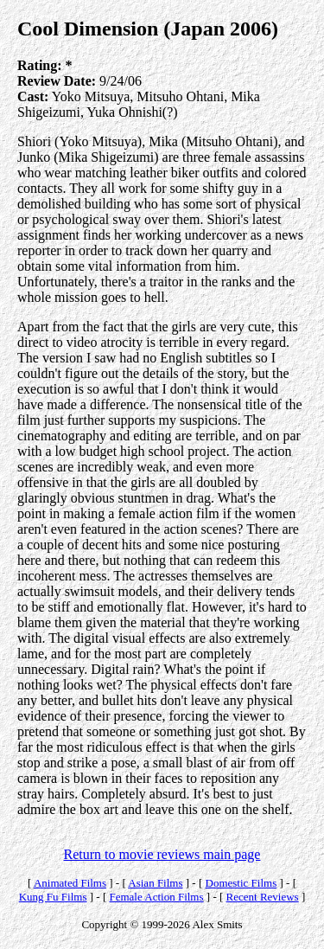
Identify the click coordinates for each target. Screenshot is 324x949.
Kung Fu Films (53, 896)
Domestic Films (241, 882)
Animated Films (70, 882)
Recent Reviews (262, 896)
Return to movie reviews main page (162, 854)
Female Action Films (156, 896)
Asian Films (155, 882)
